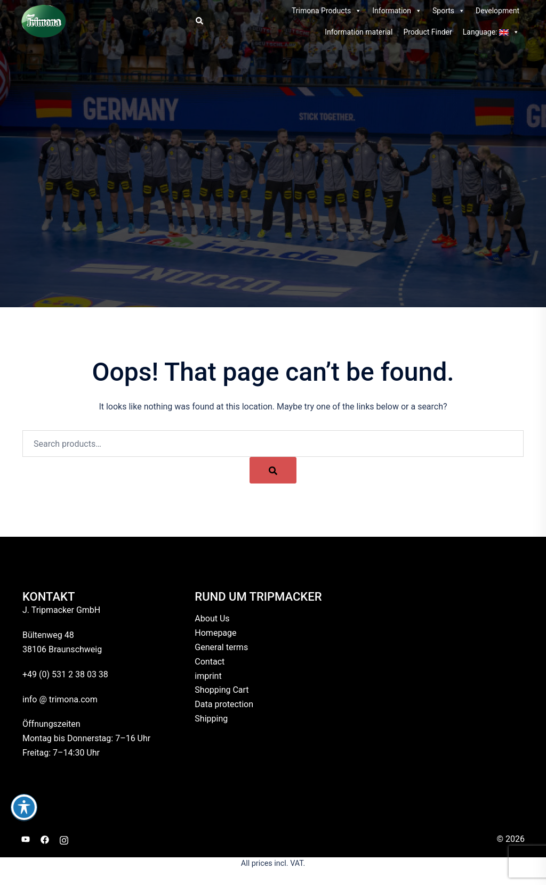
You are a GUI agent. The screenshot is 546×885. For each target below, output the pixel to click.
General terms (221, 647)
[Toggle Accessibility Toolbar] (24, 807)
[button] (199, 21)
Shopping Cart (221, 690)
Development (497, 10)
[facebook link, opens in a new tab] (45, 839)
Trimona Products (327, 10)
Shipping (211, 719)
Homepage (215, 633)
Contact (209, 662)
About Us (212, 618)
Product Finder (427, 32)
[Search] (273, 470)
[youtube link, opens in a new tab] (25, 839)
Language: (491, 32)
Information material (358, 32)
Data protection (224, 704)
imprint (208, 676)
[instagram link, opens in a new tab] (64, 839)
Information (397, 10)
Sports (448, 10)
